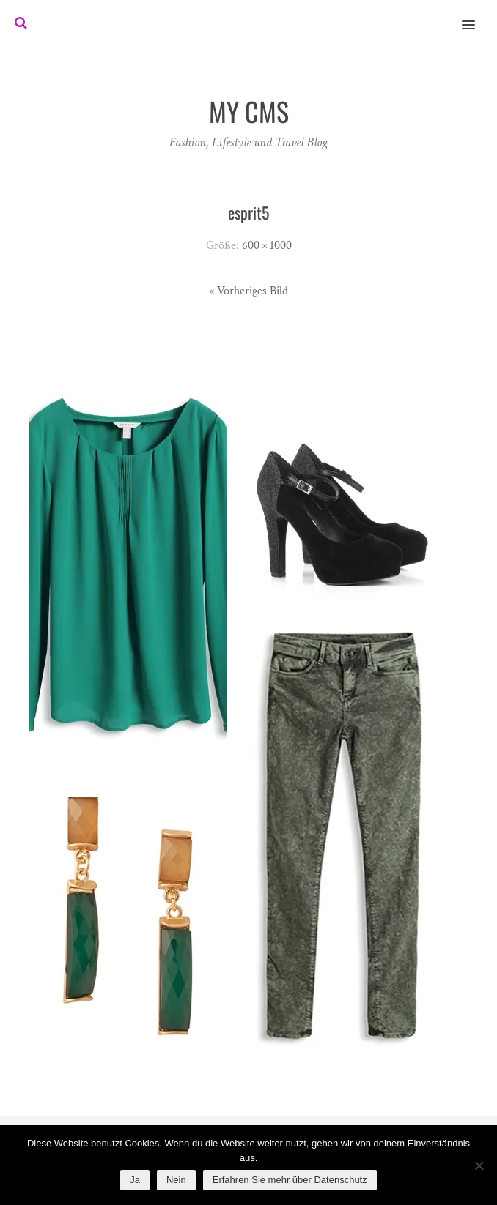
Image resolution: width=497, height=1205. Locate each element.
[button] (477, 15)
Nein (176, 1179)
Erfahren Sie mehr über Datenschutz (290, 1179)
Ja (135, 1179)
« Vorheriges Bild (248, 291)
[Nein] (478, 1165)
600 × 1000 (267, 245)
